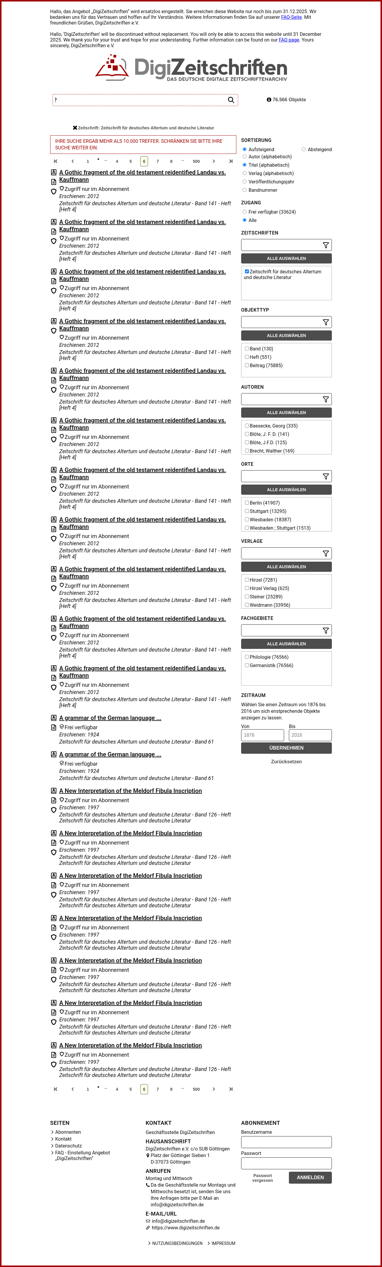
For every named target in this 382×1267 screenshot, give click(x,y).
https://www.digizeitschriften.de (185, 1228)
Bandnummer (260, 190)
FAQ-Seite (291, 17)
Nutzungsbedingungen (174, 1243)
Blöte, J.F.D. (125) (266, 442)
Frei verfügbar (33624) (269, 212)
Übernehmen (286, 747)
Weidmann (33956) (267, 605)
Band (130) (259, 349)
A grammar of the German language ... (110, 717)
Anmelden (310, 1177)
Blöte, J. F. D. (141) (267, 434)
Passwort (251, 1153)
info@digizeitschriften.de (178, 1221)
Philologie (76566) (267, 657)
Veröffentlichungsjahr (268, 182)
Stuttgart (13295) (265, 511)
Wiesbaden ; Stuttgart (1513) (278, 528)
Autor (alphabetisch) (267, 157)
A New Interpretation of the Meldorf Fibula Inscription (130, 790)
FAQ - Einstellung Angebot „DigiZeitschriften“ (82, 1155)
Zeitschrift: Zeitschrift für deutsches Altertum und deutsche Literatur (143, 127)
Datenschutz (68, 1146)
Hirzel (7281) (261, 580)
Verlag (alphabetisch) (268, 173)
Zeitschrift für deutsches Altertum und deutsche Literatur (282, 274)
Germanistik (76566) (269, 665)
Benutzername (256, 1132)
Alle (250, 220)
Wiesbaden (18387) (268, 520)
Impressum (221, 1243)
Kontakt (63, 1139)
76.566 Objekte (286, 99)
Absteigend (317, 149)
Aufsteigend (258, 149)
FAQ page (289, 40)
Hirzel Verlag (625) (267, 588)
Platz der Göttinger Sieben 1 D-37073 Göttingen (180, 1159)
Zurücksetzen (286, 761)
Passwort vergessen (262, 1178)
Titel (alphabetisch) (266, 165)
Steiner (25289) (264, 597)
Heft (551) (258, 357)
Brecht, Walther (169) (270, 451)
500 (196, 161)
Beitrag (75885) (264, 365)
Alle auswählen (286, 258)
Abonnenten (68, 1132)
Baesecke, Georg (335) (271, 426)
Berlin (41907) (262, 503)
